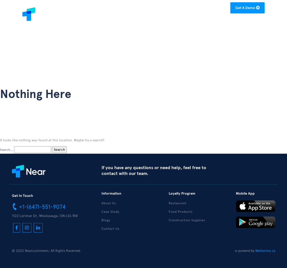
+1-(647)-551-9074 (39, 206)
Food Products (180, 212)
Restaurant (177, 203)
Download (226, 21)
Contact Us (252, 21)
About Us (159, 21)
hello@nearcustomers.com (204, 8)
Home (139, 21)
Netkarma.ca (265, 251)
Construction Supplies (187, 220)
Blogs (205, 21)
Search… (6, 149)
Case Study (184, 21)
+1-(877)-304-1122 (158, 8)
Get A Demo (247, 8)
